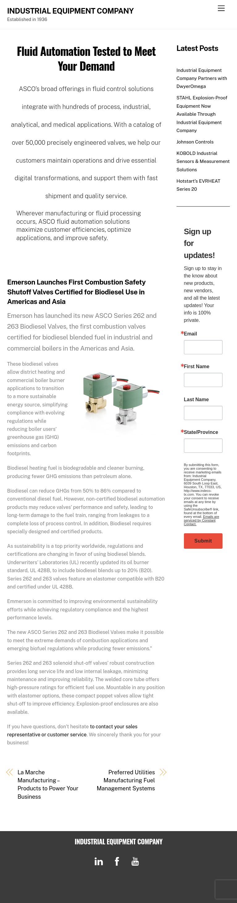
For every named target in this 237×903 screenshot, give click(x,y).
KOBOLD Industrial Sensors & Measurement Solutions (203, 161)
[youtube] (136, 860)
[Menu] (221, 8)
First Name (197, 366)
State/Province (201, 432)
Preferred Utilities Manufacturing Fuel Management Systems (126, 780)
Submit (203, 540)
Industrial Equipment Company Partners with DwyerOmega (202, 78)
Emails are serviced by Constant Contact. (201, 520)
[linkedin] (99, 860)
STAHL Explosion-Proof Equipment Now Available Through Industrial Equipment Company (202, 114)
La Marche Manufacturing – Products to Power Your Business (48, 784)
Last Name (196, 399)
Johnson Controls (195, 141)
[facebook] (118, 860)
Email (190, 333)
